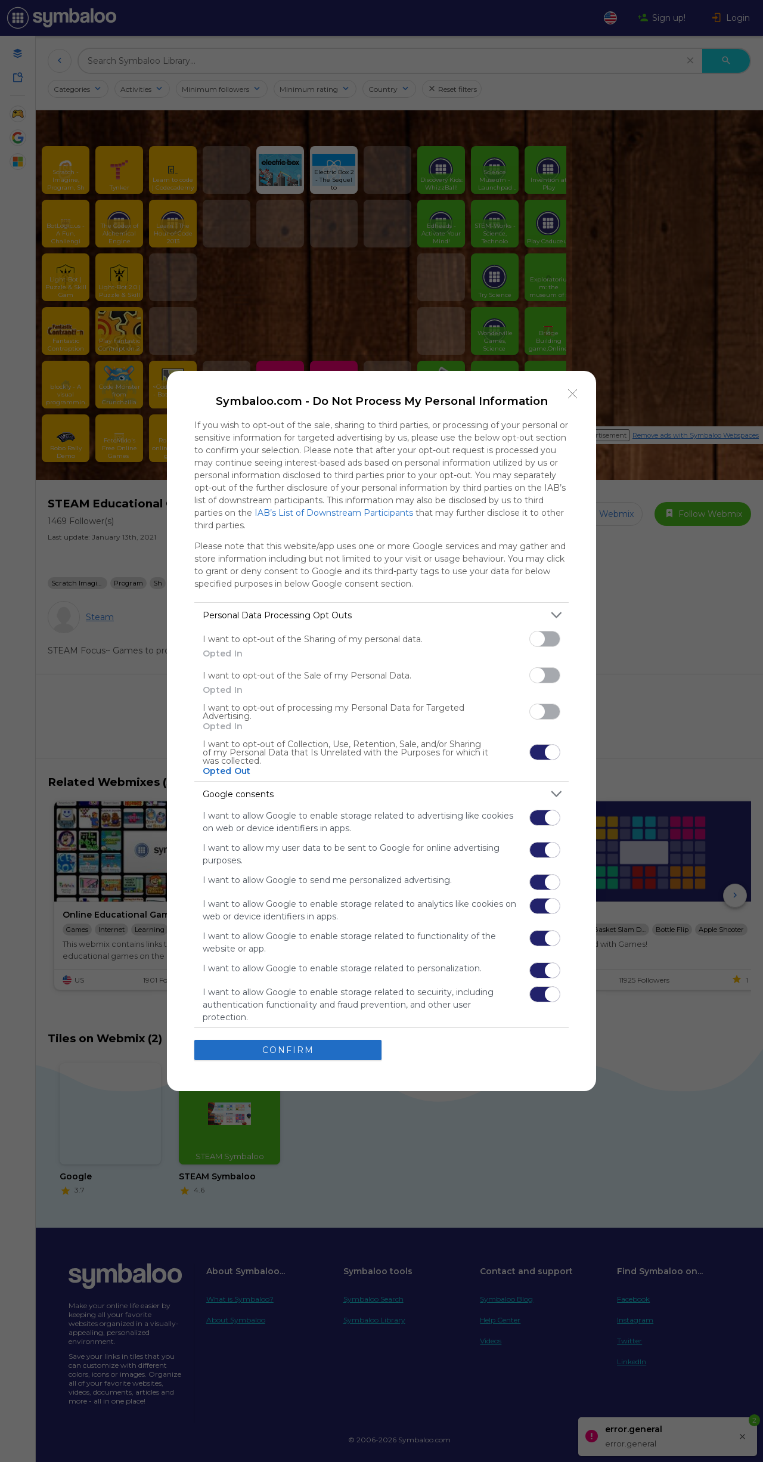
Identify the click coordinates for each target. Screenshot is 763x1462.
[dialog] (381, 731)
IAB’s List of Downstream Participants (334, 512)
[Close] (573, 394)
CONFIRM (288, 1050)
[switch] (544, 639)
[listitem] (381, 615)
